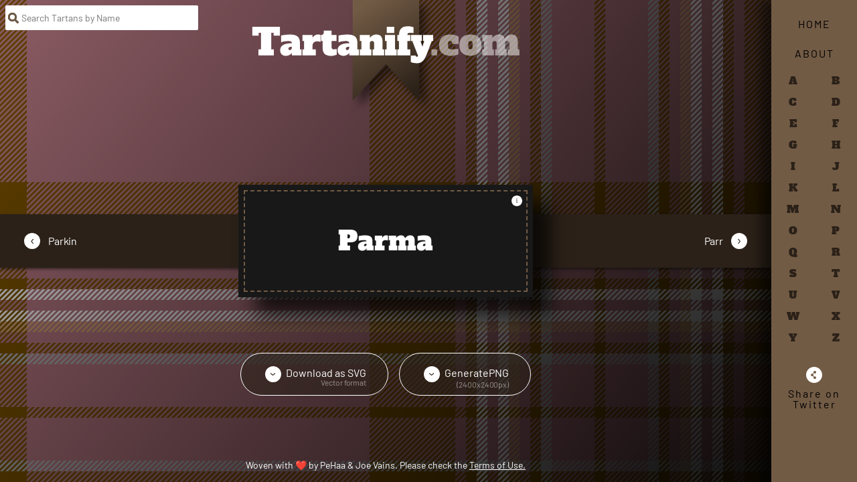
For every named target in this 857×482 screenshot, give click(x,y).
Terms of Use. (497, 465)
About (814, 53)
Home (814, 23)
